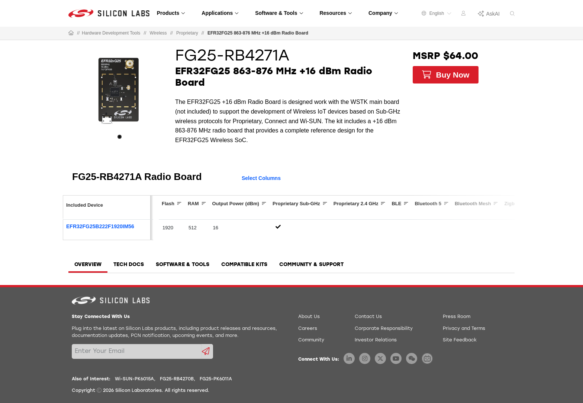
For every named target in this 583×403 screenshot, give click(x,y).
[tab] (87, 267)
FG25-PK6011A (216, 379)
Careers (307, 329)
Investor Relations (376, 340)
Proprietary (187, 33)
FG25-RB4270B (177, 379)
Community (311, 340)
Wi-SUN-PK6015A (134, 379)
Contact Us (368, 317)
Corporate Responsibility (384, 329)
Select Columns (261, 178)
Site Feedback (460, 340)
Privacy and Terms (464, 329)
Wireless (158, 33)
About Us (309, 317)
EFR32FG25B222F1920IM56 (100, 226)
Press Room (456, 317)
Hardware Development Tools (111, 33)
